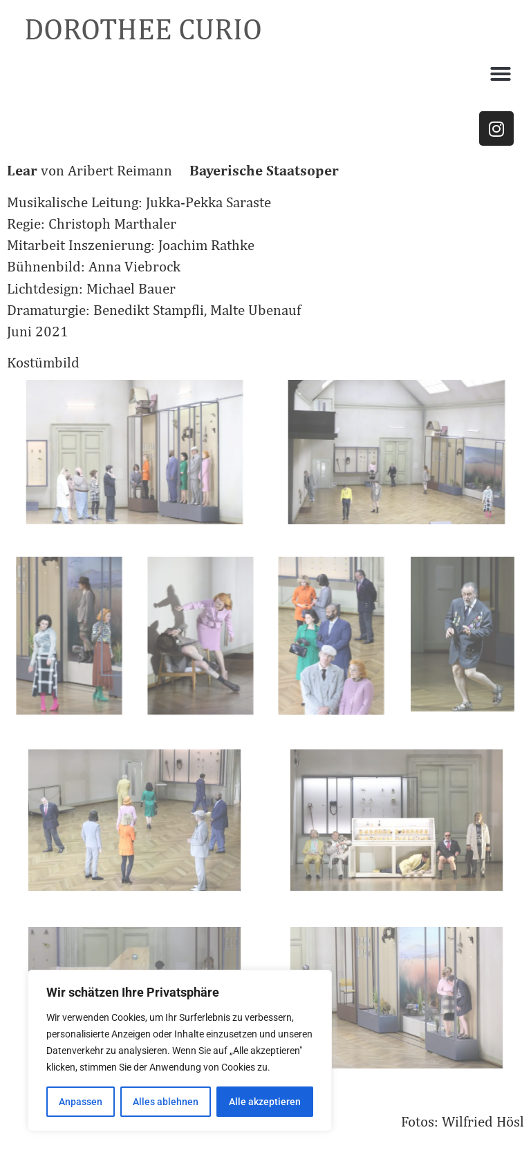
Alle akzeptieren (265, 1101)
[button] (500, 73)
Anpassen (80, 1101)
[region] (180, 1050)
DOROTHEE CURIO (143, 28)
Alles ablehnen (165, 1101)
